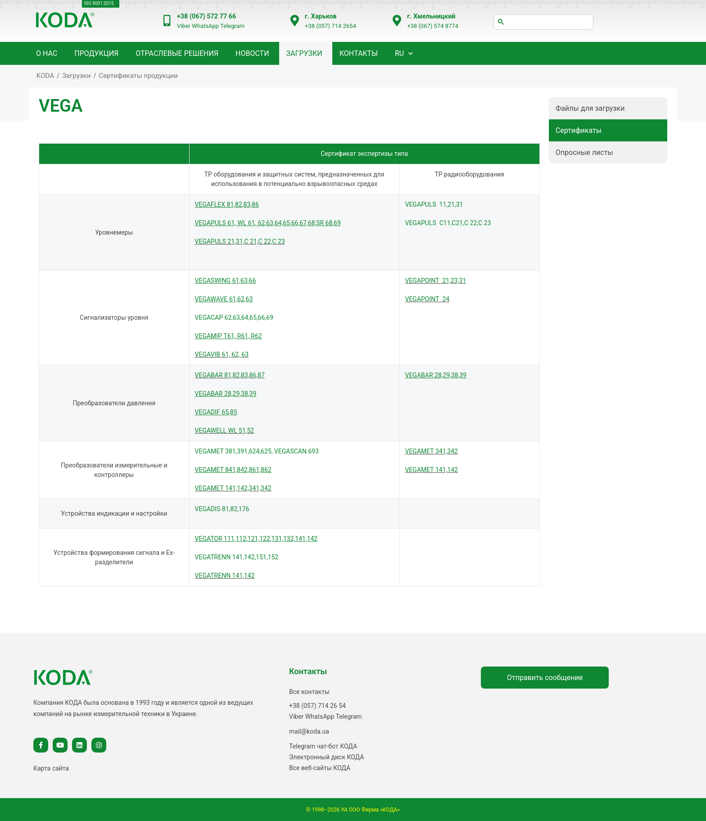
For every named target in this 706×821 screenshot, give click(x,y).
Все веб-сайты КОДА (319, 767)
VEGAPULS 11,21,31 (434, 204)
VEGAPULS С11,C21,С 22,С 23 (448, 223)
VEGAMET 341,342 (431, 451)
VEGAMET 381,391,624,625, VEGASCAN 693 (257, 451)
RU (399, 53)
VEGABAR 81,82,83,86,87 (230, 375)
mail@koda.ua (309, 731)
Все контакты (309, 691)
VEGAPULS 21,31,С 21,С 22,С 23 (240, 241)
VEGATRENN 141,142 (225, 575)
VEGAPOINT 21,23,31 (435, 280)
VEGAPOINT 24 (427, 299)
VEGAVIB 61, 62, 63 (222, 354)
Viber (183, 26)
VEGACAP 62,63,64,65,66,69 (234, 317)
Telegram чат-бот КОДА (323, 746)
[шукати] (543, 22)
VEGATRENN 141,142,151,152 (237, 557)
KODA (45, 76)
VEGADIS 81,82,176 (222, 509)
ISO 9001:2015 (98, 3)
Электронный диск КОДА (326, 757)
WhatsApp (205, 26)
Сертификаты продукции (138, 76)
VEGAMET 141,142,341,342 (233, 488)
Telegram (232, 26)
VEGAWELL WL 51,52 (224, 430)
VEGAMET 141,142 (431, 469)
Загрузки (304, 53)
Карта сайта (51, 768)
